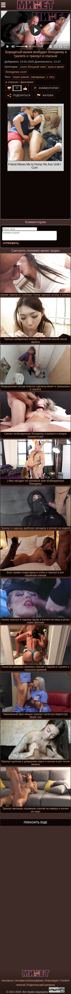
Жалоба (47, 95)
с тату (50, 76)
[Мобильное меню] (3, 5)
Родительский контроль (41, 984)
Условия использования (29, 980)
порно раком (21, 76)
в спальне (12, 81)
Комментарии (48, 87)
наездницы (38, 76)
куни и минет (56, 66)
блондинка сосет (16, 71)
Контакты (7, 980)
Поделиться (21, 95)
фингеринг (27, 81)
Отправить (11, 243)
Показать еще (35, 822)
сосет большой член (33, 66)
